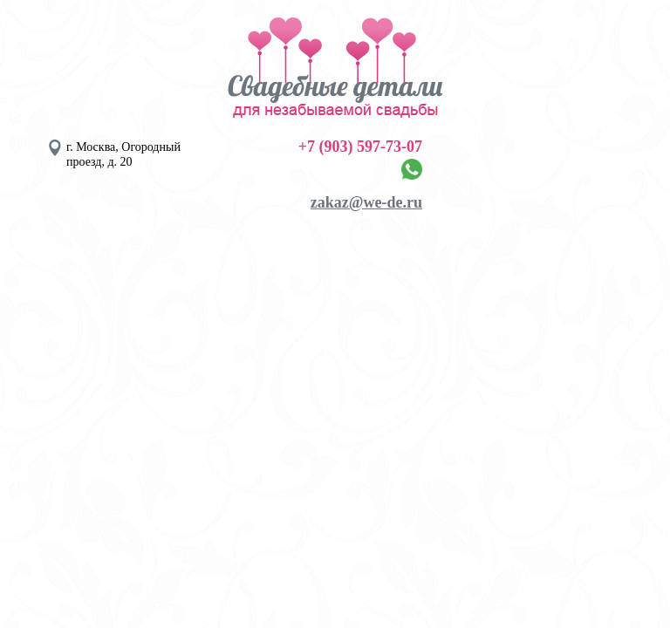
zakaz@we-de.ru (366, 202)
